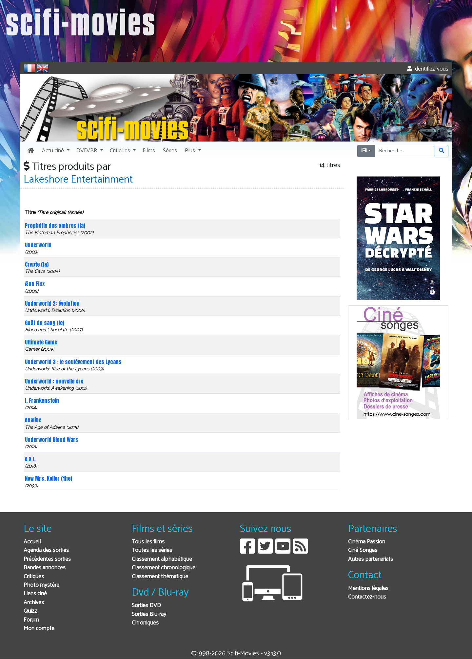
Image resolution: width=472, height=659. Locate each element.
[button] (55, 151)
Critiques (34, 577)
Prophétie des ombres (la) (55, 226)
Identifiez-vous (427, 69)
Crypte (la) (37, 264)
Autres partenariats (370, 559)
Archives (34, 602)
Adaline (33, 420)
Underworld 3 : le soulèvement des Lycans (73, 362)
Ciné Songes (362, 550)
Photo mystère (41, 585)
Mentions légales (368, 588)
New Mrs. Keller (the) (48, 478)
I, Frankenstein (42, 401)
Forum (31, 620)
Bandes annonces (45, 568)
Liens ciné (35, 594)
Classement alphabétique (162, 559)
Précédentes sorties (47, 559)
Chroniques (145, 623)
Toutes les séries (152, 550)
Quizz (30, 611)
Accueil (32, 542)
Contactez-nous (367, 597)
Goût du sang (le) (44, 323)
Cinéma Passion (366, 542)
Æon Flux (35, 284)
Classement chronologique (163, 568)
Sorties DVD (146, 605)
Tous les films (148, 542)
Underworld (38, 245)
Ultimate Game (41, 342)
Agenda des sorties (46, 550)
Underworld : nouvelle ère (54, 381)
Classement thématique (160, 577)
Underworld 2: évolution (52, 303)
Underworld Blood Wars (51, 440)
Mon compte (39, 628)
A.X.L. (30, 459)
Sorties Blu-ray (149, 614)
